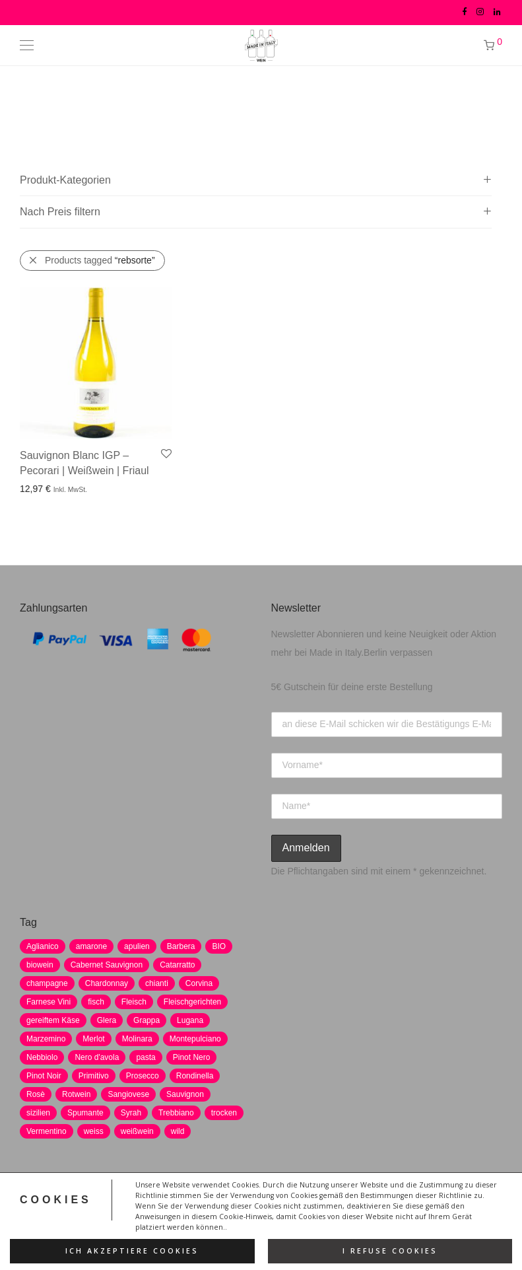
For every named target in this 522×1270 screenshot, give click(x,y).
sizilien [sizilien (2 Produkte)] (38, 1112)
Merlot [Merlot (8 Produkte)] (93, 1038)
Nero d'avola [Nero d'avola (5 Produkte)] (97, 1057)
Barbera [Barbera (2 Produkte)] (181, 946)
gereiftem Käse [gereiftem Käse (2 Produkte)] (53, 1020)
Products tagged (100, 260)
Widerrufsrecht (290, 1209)
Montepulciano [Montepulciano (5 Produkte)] (195, 1038)
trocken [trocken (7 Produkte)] (224, 1112)
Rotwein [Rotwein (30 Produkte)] (76, 1094)
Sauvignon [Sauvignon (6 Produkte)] (185, 1094)
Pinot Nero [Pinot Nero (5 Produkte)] (192, 1057)
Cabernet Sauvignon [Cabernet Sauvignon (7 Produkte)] (107, 965)
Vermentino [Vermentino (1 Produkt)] (46, 1131)
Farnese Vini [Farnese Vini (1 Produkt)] (48, 1001)
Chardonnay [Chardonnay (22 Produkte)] (106, 983)
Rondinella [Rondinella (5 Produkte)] (195, 1075)
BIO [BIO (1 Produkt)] (219, 946)
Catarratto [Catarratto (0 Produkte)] (177, 965)
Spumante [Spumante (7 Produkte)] (85, 1112)
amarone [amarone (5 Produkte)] (91, 946)
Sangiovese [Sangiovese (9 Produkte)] (128, 1094)
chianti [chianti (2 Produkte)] (156, 983)
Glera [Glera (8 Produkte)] (106, 1020)
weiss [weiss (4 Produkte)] (94, 1131)
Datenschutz (125, 1209)
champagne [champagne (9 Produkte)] (47, 983)
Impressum (188, 1209)
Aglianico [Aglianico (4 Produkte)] (42, 946)
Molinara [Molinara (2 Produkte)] (137, 1038)
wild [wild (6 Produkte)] (178, 1131)
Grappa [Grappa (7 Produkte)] (146, 1020)
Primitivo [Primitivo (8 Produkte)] (94, 1075)
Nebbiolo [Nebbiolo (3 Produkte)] (41, 1057)
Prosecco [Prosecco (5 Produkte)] (142, 1075)
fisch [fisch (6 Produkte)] (96, 1001)
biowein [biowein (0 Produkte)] (39, 965)
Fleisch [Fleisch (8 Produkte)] (134, 1001)
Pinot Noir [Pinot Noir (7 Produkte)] (43, 1075)
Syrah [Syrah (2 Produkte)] (131, 1112)
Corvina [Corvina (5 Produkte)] (198, 983)
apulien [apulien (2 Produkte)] (137, 946)
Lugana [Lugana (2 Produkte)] (190, 1020)
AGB (235, 1209)
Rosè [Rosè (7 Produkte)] (35, 1094)
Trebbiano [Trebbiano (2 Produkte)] (176, 1112)
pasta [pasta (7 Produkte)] (145, 1057)
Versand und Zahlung (378, 1209)
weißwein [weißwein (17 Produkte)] (137, 1131)
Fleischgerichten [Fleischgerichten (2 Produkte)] (192, 1001)
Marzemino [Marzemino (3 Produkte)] (45, 1038)
